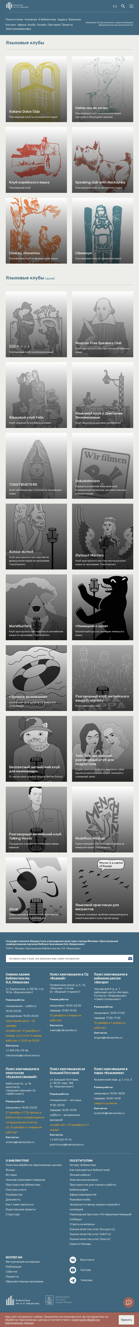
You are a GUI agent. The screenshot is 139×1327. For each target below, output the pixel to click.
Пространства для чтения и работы (93, 1184)
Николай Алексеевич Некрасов (25, 1179)
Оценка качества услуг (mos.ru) (90, 1239)
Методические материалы (23, 1261)
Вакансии (75, 19)
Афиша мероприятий (83, 1194)
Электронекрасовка (18, 28)
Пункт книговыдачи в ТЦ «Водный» (69, 976)
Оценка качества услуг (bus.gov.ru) (92, 1229)
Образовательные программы (24, 1281)
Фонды (10, 1170)
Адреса (62, 19)
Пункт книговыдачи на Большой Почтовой (67, 1071)
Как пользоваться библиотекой (90, 1170)
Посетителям (14, 19)
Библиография (79, 1189)
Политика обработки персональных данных (34, 1165)
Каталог (11, 24)
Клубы (32, 24)
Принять (126, 1319)
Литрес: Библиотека (83, 1165)
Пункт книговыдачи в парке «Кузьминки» (110, 1071)
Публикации (13, 1266)
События (11, 1271)
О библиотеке (47, 19)
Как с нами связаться (20, 1204)
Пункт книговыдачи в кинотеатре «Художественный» (22, 1073)
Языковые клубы (80, 1199)
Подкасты (12, 1276)
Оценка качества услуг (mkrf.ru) (90, 1234)
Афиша (21, 24)
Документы (13, 1199)
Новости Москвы (80, 1244)
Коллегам (31, 19)
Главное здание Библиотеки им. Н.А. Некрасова (18, 978)
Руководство (14, 1194)
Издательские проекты (21, 1209)
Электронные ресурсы (84, 1179)
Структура (13, 1214)
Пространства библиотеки (23, 1184)
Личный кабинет (80, 1174)
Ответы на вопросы (82, 1224)
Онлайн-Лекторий (48, 24)
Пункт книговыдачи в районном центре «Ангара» (110, 978)
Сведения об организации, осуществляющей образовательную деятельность (109, 23)
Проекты (67, 24)
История (11, 1174)
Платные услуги (16, 1189)
